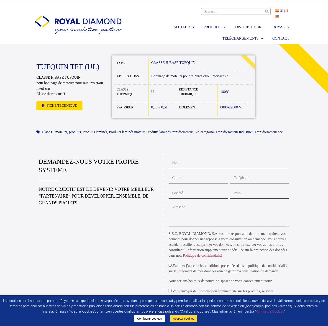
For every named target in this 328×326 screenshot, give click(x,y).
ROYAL (281, 27)
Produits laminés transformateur (169, 132)
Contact (280, 38)
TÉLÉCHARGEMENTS (243, 38)
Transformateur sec (268, 132)
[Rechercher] (267, 11)
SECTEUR (184, 27)
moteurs (61, 132)
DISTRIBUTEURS (249, 27)
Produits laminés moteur (126, 132)
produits (75, 132)
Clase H (48, 132)
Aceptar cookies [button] (183, 318)
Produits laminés (95, 132)
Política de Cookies (270, 311)
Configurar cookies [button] (149, 318)
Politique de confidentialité (202, 255)
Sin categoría (204, 132)
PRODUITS (215, 27)
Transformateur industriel (234, 132)
